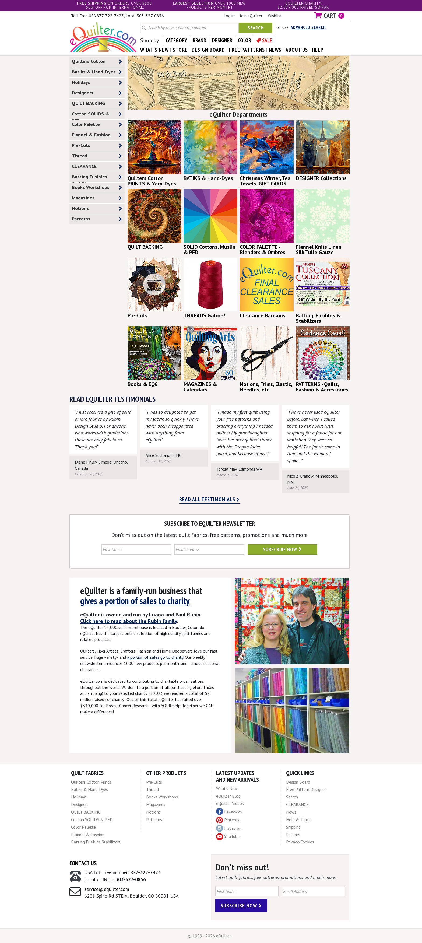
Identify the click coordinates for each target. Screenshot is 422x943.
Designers (97, 93)
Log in (229, 15)
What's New (227, 788)
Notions (97, 208)
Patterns (97, 219)
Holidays (97, 82)
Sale (267, 40)
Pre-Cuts (97, 145)
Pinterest (228, 819)
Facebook (229, 811)
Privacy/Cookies (300, 841)
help (317, 49)
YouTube (228, 836)
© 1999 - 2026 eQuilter (209, 935)
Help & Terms (298, 819)
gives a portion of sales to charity (135, 601)
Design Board (298, 782)
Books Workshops (97, 187)
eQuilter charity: (304, 3)
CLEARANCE (97, 166)
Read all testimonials (209, 499)
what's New (154, 49)
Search (256, 27)
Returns (293, 834)
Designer (222, 40)
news (275, 49)
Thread (97, 156)
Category (176, 40)
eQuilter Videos (230, 803)
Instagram (229, 828)
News (291, 812)
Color (244, 40)
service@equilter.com (106, 889)
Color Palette (97, 124)
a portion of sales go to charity (155, 657)
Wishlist (275, 15)
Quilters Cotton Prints (97, 62)
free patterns (247, 49)
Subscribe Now (282, 549)
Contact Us (83, 863)
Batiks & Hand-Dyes (97, 72)
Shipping (293, 827)
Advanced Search (308, 27)
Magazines (97, 198)
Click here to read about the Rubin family (128, 621)
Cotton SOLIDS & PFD (97, 115)
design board (208, 49)
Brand (199, 40)
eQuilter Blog (228, 796)
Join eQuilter (251, 15)
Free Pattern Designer (306, 789)
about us (297, 49)
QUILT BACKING (97, 103)
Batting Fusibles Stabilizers (97, 178)
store (180, 49)
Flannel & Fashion (97, 135)
